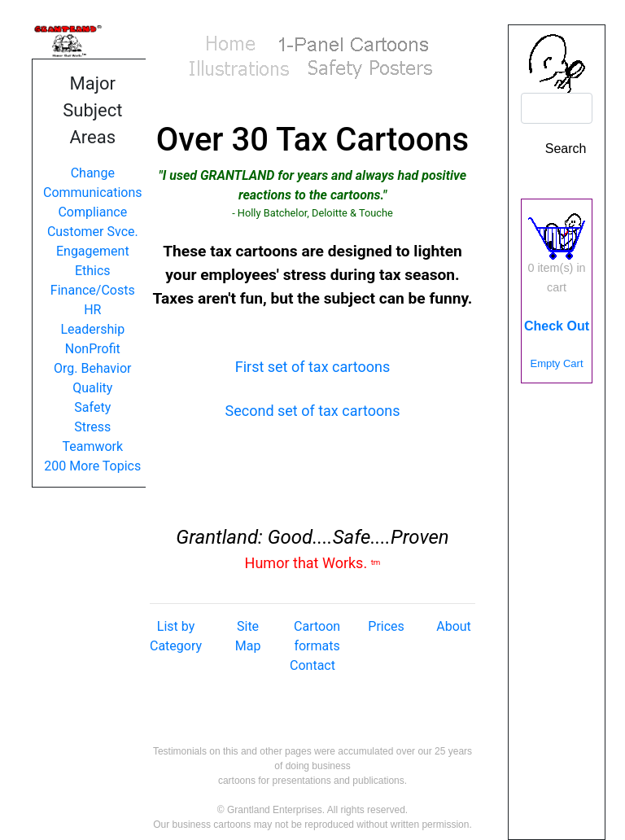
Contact (312, 665)
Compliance (92, 212)
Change (93, 173)
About (453, 626)
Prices (386, 626)
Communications (92, 192)
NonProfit (92, 349)
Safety (92, 407)
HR (92, 309)
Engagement (92, 251)
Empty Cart (556, 363)
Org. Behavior (93, 368)
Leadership (92, 329)
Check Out (556, 326)
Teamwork (92, 446)
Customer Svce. (92, 231)
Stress (92, 427)
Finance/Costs (92, 290)
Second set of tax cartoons (312, 410)
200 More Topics (92, 466)
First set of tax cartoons (313, 366)
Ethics (93, 270)
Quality (92, 388)
